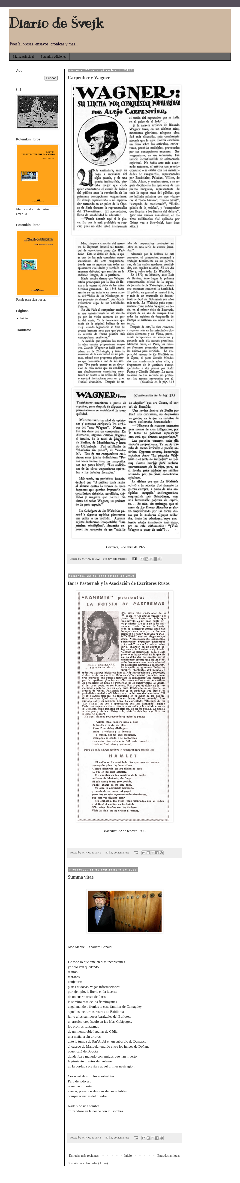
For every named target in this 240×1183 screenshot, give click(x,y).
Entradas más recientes (84, 1155)
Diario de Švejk (56, 23)
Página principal (23, 56)
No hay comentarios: (115, 558)
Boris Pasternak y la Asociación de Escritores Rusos (119, 583)
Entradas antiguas (168, 1155)
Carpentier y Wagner (89, 77)
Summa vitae (81, 877)
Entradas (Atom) (97, 1163)
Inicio (128, 1155)
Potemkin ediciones (53, 56)
